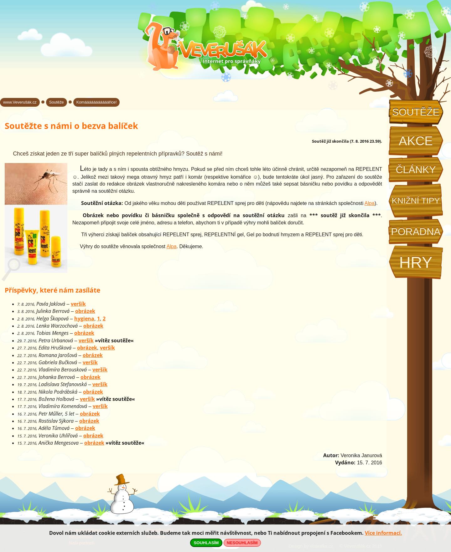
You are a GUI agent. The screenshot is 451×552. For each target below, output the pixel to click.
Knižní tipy (416, 200)
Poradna (415, 231)
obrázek (85, 311)
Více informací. (383, 532)
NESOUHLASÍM (242, 542)
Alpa (370, 203)
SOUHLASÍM (206, 542)
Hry (415, 262)
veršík (78, 303)
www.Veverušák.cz (20, 102)
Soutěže (415, 112)
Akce (416, 141)
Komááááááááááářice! (96, 102)
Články (416, 169)
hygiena (84, 318)
